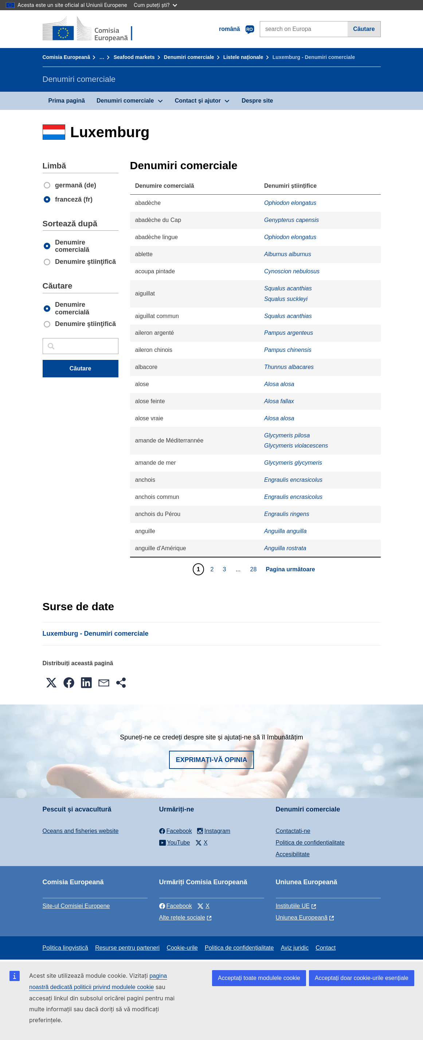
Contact (326, 948)
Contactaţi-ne (293, 831)
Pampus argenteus (288, 333)
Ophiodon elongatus (290, 203)
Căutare (364, 29)
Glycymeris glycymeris (293, 463)
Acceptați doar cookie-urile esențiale (361, 978)
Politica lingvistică (65, 948)
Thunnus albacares (289, 367)
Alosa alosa (279, 384)
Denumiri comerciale (189, 57)
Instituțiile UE (293, 906)
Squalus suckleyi (286, 299)
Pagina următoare (290, 569)
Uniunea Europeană (302, 917)
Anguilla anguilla (285, 531)
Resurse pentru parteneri (127, 948)
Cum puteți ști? (155, 5)
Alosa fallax (279, 401)
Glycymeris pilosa (287, 435)
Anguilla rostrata (285, 548)
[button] (51, 682)
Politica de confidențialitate (310, 842)
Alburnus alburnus (287, 254)
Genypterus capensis (291, 220)
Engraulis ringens (286, 514)
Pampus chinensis (288, 350)
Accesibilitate (293, 854)
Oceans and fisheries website (81, 831)
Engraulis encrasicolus (293, 480)
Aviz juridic (295, 948)
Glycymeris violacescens (296, 445)
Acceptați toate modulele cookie (259, 978)
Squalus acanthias (288, 288)
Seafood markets (134, 57)
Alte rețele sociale (182, 917)
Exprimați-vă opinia (211, 759)
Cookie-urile (182, 948)
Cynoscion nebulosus (292, 271)
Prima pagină (66, 101)
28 (254, 569)
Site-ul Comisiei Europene (76, 906)
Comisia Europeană (66, 57)
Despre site (257, 101)
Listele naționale (243, 57)
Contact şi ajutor (198, 101)
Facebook (175, 906)
